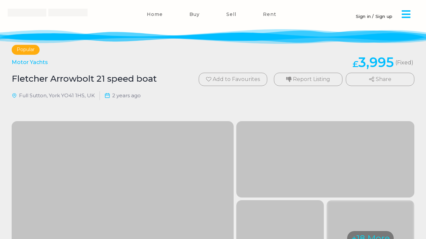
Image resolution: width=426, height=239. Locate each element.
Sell (231, 14)
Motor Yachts (30, 62)
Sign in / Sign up (374, 16)
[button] (406, 14)
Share (380, 79)
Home (155, 14)
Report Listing (308, 79)
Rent (269, 14)
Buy (194, 14)
